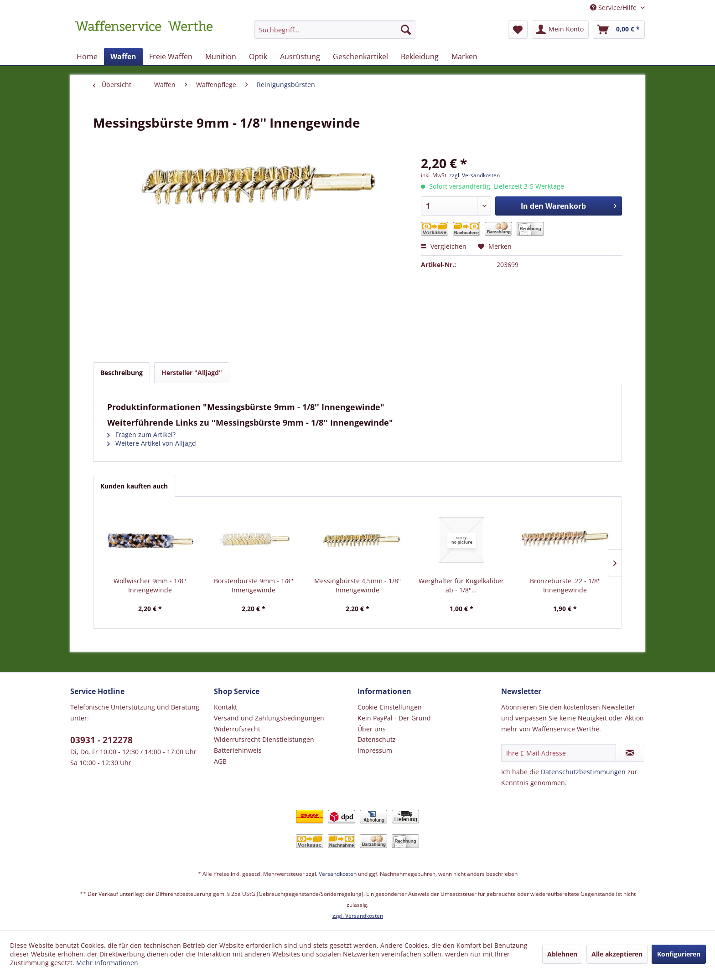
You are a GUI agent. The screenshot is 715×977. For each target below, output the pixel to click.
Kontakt (225, 707)
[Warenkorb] (619, 30)
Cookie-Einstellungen (390, 707)
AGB (220, 761)
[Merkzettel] (518, 30)
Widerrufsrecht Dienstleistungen (264, 739)
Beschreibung (121, 372)
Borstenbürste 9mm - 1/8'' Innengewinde (253, 585)
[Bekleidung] (419, 56)
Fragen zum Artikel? (141, 434)
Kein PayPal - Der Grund (394, 718)
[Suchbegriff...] (334, 30)
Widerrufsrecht (237, 729)
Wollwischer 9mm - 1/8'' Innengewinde (150, 585)
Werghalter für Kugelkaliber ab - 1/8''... (461, 585)
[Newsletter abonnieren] (630, 753)
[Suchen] (405, 30)
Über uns (372, 729)
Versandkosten (338, 874)
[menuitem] (334, 34)
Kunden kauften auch (134, 486)
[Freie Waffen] (171, 56)
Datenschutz (377, 739)
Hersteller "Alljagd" (191, 372)
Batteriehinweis (238, 750)
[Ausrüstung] (300, 56)
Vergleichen (443, 246)
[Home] (87, 56)
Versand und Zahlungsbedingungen (269, 718)
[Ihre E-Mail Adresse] (558, 753)
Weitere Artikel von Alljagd (151, 443)
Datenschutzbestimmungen (583, 771)
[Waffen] (123, 56)
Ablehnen (562, 954)
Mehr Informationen (107, 962)
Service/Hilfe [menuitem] (614, 7)
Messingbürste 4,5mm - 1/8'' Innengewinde (357, 585)
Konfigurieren (678, 954)
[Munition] (221, 56)
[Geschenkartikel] (360, 56)
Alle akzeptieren (616, 954)
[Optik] (258, 56)
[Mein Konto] (560, 30)
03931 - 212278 (101, 740)
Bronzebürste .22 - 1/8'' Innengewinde (565, 585)
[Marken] (464, 56)
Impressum (375, 750)
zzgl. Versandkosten (474, 175)
